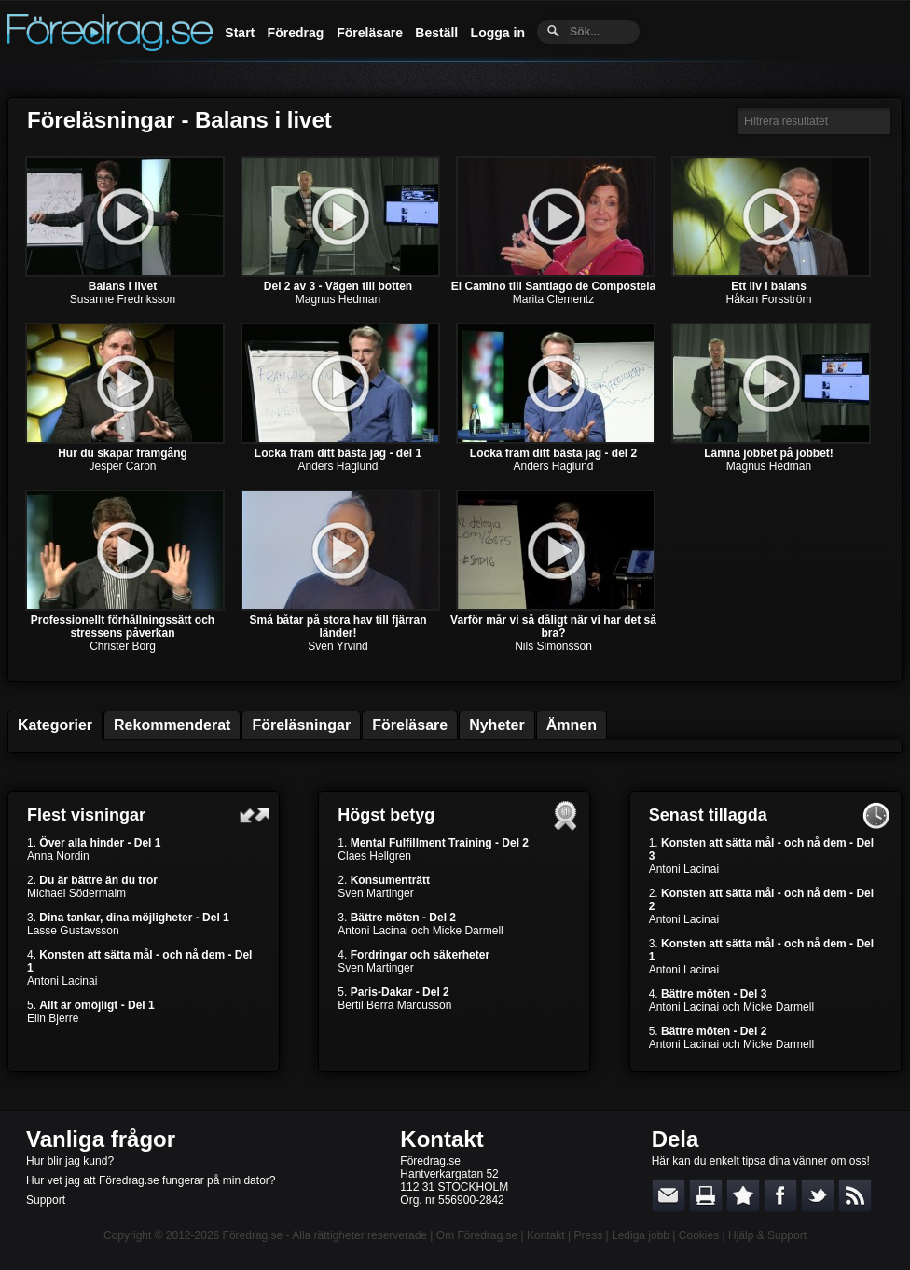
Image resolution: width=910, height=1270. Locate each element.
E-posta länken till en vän (668, 1195)
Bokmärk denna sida (743, 1195)
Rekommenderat (172, 725)
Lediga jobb (640, 1235)
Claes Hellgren (374, 856)
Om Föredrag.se (476, 1235)
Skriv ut (706, 1195)
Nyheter (497, 725)
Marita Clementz (553, 299)
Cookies (699, 1235)
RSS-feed (855, 1195)
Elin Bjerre (52, 1018)
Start (240, 32)
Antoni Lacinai (62, 980)
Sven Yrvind (337, 646)
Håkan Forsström (768, 299)
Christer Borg (123, 646)
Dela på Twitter (817, 1195)
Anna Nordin (58, 856)
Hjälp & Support (767, 1235)
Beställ (436, 32)
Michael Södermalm (76, 893)
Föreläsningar (301, 725)
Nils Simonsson (553, 646)
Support (45, 1200)
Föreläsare (370, 32)
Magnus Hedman (338, 299)
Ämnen (571, 725)
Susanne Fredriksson (122, 299)
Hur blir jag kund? (70, 1160)
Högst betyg (386, 815)
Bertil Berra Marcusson (394, 1005)
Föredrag (296, 32)
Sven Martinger (375, 893)
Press (587, 1235)
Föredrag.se (253, 1235)
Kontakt (441, 1139)
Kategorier (55, 725)
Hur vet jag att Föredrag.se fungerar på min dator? (150, 1180)
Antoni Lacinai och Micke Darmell (420, 930)
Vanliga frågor (100, 1139)
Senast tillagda (708, 815)
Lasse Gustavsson (73, 930)
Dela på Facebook (780, 1195)
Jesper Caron (122, 466)
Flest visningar (86, 815)
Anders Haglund (337, 466)
